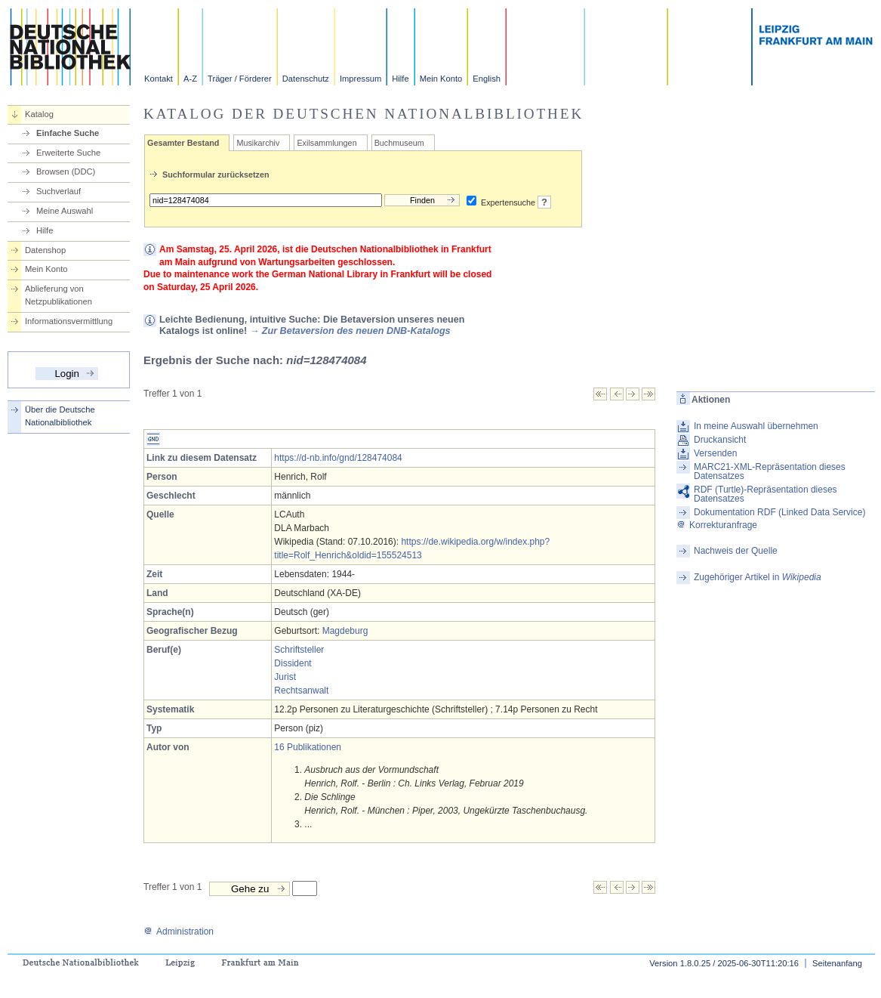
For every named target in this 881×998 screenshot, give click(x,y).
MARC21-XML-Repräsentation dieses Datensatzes (770, 471)
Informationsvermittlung (68, 321)
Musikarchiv (257, 142)
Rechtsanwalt (301, 690)
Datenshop (45, 250)
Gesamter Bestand (183, 142)
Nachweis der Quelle (736, 550)
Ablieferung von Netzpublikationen (58, 295)
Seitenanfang (837, 963)
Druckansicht (720, 439)
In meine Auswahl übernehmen (756, 426)
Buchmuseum (399, 142)
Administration (178, 931)
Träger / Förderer (240, 78)
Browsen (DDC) (65, 171)
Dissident (292, 663)
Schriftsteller (299, 649)
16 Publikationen (307, 747)
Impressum (360, 78)
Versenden (715, 453)
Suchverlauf (58, 191)
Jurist (285, 677)
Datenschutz (305, 78)
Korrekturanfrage (716, 525)
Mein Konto (441, 78)
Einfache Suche (67, 132)
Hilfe (400, 78)
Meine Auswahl (64, 210)
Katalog (39, 114)
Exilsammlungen (326, 142)
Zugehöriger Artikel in (757, 577)
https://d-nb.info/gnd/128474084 (338, 458)
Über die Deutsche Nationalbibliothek (60, 416)
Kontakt (158, 78)
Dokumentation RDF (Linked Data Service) (779, 512)
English (487, 78)
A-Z (190, 78)
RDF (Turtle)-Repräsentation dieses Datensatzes (765, 494)
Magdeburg (345, 631)
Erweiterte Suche (68, 152)
